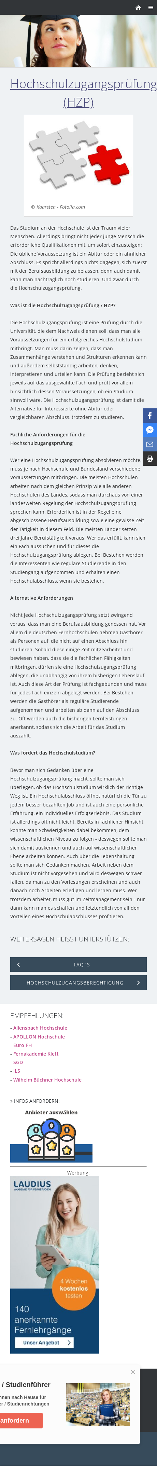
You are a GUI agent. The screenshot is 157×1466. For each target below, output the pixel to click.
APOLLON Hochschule (39, 1036)
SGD (18, 1062)
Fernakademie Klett (36, 1053)
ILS (16, 1071)
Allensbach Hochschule (40, 1027)
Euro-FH (22, 1045)
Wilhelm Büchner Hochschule (47, 1079)
